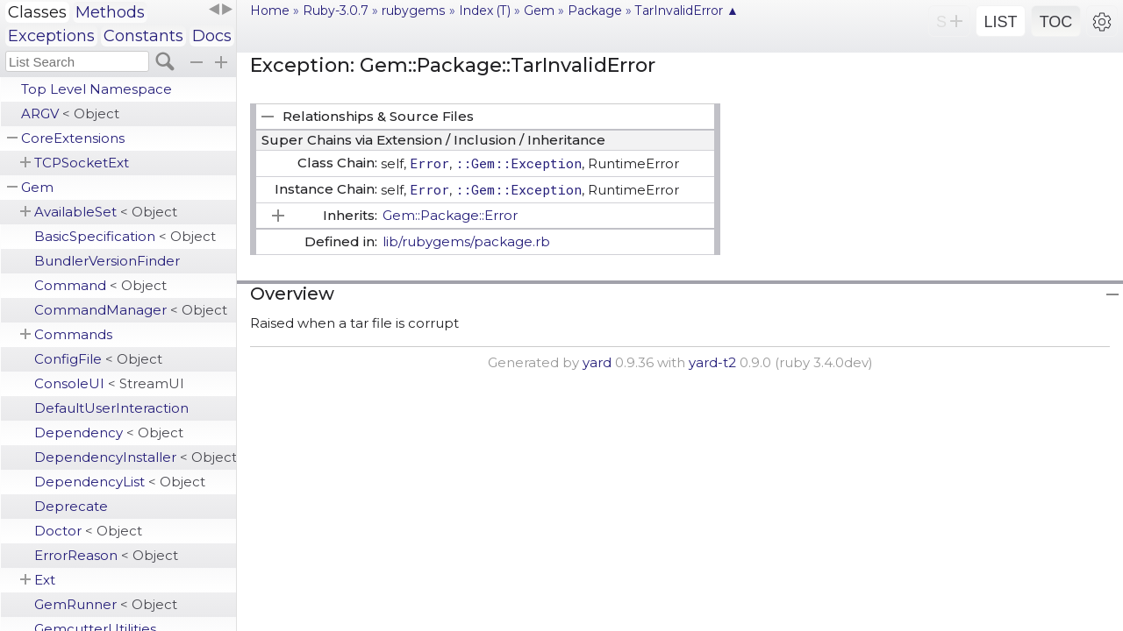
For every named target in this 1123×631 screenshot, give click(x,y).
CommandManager (130, 309)
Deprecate (71, 506)
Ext (44, 579)
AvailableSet (105, 211)
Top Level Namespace (96, 89)
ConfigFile (98, 359)
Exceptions (51, 36)
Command (100, 285)
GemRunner (105, 604)
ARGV (70, 113)
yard (597, 362)
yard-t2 (712, 362)
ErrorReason (106, 555)
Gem (37, 187)
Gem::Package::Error (450, 215)
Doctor (88, 530)
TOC (1056, 22)
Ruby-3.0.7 (335, 10)
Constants (143, 36)
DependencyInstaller (135, 457)
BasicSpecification (125, 236)
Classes (37, 12)
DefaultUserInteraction (111, 408)
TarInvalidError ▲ (687, 10)
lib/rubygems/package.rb (466, 241)
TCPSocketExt (81, 162)
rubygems (414, 10)
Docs (212, 36)
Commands (73, 334)
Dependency (108, 432)
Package (595, 10)
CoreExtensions (73, 138)
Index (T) (485, 10)
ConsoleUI (109, 383)
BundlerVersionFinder (107, 260)
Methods (110, 12)
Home (270, 10)
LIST (1000, 22)
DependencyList (119, 481)
